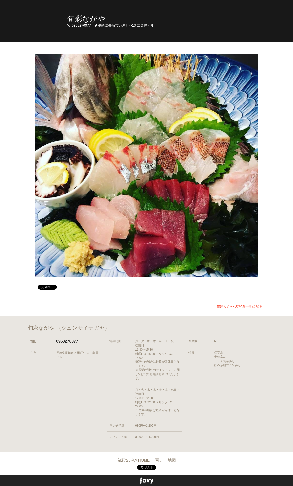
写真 (159, 460)
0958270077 (67, 341)
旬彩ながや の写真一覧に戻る (240, 306)
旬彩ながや (86, 19)
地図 (172, 460)
